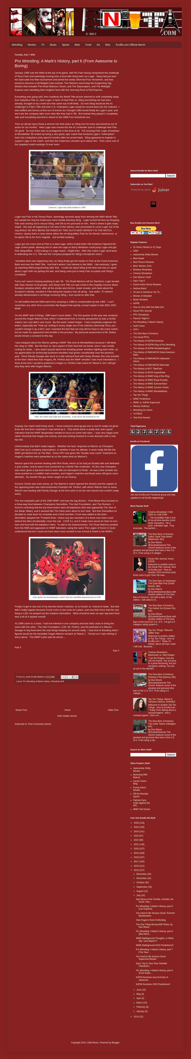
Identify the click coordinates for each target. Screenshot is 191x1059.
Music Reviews (140, 299)
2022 (136, 840)
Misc (108, 44)
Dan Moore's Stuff (142, 277)
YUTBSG (137, 413)
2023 (136, 835)
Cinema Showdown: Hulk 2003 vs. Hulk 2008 (160, 513)
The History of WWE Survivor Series (151, 387)
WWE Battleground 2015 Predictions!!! (155, 945)
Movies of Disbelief (142, 296)
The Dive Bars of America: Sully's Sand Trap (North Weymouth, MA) (161, 537)
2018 (136, 857)
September (142, 887)
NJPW (136, 303)
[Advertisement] (153, 109)
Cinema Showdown (142, 273)
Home (68, 710)
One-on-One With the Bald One (148, 307)
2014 (136, 1016)
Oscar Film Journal (142, 311)
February (141, 1007)
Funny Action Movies (139, 788)
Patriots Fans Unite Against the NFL (141, 803)
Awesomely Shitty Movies (145, 254)
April (138, 998)
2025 (136, 827)
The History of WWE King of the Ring (151, 376)
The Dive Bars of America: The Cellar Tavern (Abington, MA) (162, 724)
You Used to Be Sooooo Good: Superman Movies (151, 957)
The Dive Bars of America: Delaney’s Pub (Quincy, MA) (162, 675)
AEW (135, 251)
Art (98, 44)
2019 (136, 853)
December (141, 874)
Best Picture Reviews (143, 262)
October (140, 882)
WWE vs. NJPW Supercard (146, 402)
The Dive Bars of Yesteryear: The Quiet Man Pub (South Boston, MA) (162, 583)
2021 (136, 844)
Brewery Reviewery (142, 269)
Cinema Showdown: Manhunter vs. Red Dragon (161, 653)
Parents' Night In (141, 318)
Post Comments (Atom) (39, 724)
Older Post (113, 710)
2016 (136, 866)
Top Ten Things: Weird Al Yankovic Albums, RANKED (161, 700)
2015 (136, 870)
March (139, 1002)
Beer (77, 44)
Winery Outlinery (141, 406)
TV (42, 44)
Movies (32, 44)
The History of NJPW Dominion (148, 341)
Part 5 (18, 647)
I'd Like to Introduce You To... (147, 292)
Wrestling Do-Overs (142, 410)
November (141, 878)
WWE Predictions (141, 399)
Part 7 (116, 650)
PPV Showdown (141, 314)
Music (53, 44)
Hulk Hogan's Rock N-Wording (151, 920)
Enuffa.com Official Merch (130, 44)
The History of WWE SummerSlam (150, 383)
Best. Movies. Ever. (142, 266)
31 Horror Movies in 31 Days (147, 247)
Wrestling (17, 44)
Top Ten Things (140, 395)
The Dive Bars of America (145, 333)
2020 (136, 848)
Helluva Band (139, 288)
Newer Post (21, 710)
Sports (65, 44)
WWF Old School (141, 809)
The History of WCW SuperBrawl (149, 372)
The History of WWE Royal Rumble (150, 380)
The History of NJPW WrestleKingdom (151, 348)
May (138, 994)
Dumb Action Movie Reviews (147, 284)
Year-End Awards (141, 417)
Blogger (115, 1042)
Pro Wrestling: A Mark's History (36, 681)
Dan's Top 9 (139, 281)
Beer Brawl (138, 258)
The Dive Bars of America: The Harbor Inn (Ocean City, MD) (162, 608)
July (138, 895)
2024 (136, 831)
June (139, 990)
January (140, 1011)
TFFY (136, 329)
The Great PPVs (141, 337)
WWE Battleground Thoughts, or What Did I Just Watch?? (154, 939)
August (140, 891)
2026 (136, 823)
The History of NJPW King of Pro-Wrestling (154, 344)
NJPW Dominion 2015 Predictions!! (153, 984)
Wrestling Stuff (57, 681)
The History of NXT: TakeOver (147, 368)
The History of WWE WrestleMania (150, 391)
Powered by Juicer (141, 189)
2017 (136, 861)
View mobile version (67, 716)
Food (88, 44)
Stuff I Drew (139, 326)
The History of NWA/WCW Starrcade (151, 365)
